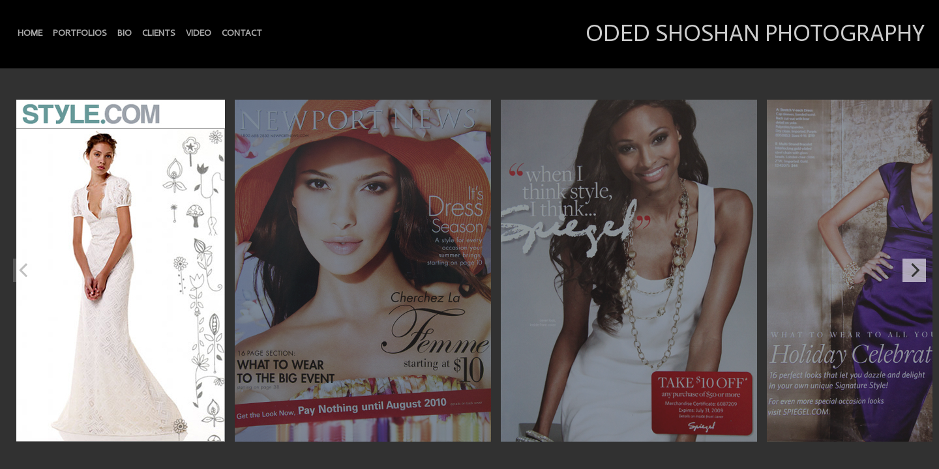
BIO (124, 32)
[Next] (914, 270)
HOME (30, 32)
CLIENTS (158, 32)
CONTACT (242, 32)
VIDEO (198, 32)
